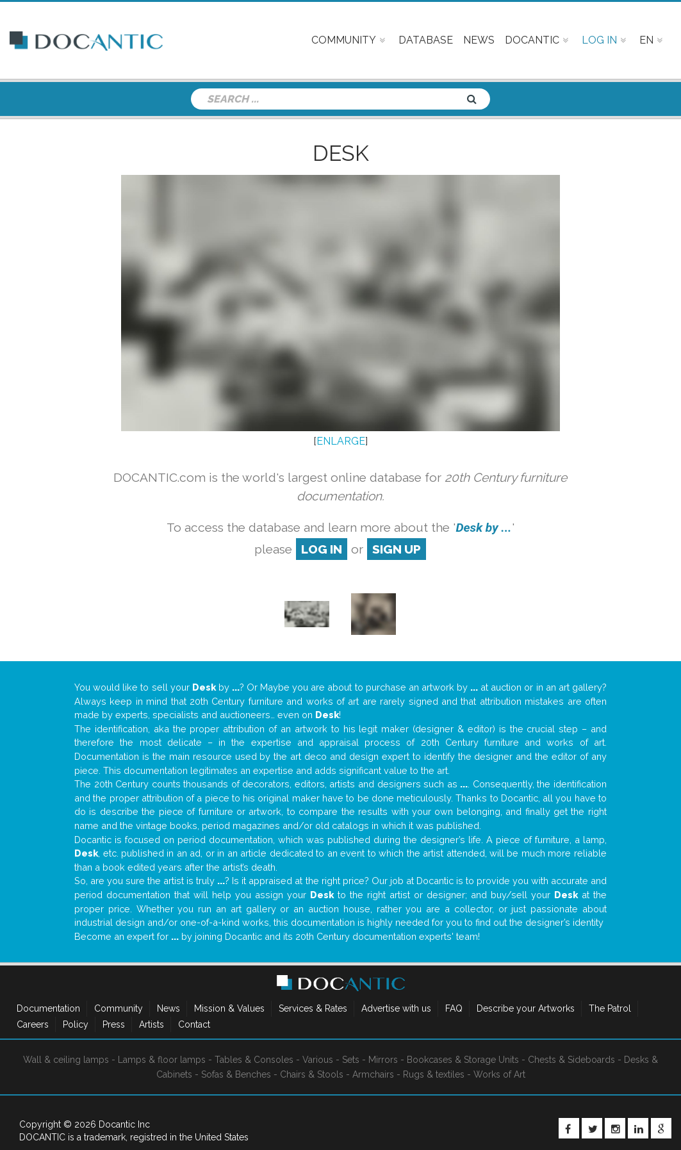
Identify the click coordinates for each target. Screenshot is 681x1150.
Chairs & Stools (311, 1074)
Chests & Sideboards (571, 1060)
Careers (33, 1024)
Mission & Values (229, 1008)
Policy (75, 1024)
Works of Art (499, 1074)
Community (118, 1008)
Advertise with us (396, 1008)
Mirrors (383, 1060)
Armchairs (373, 1074)
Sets (350, 1060)
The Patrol (610, 1008)
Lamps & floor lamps (162, 1060)
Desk (341, 153)
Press (114, 1024)
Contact (194, 1024)
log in (321, 549)
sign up (396, 549)
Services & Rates (313, 1008)
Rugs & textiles (433, 1074)
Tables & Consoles (254, 1060)
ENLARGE (340, 441)
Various (317, 1060)
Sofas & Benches (236, 1074)
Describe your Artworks (526, 1008)
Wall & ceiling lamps (66, 1060)
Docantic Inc (124, 1124)
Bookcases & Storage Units (463, 1060)
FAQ (454, 1008)
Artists (151, 1024)
